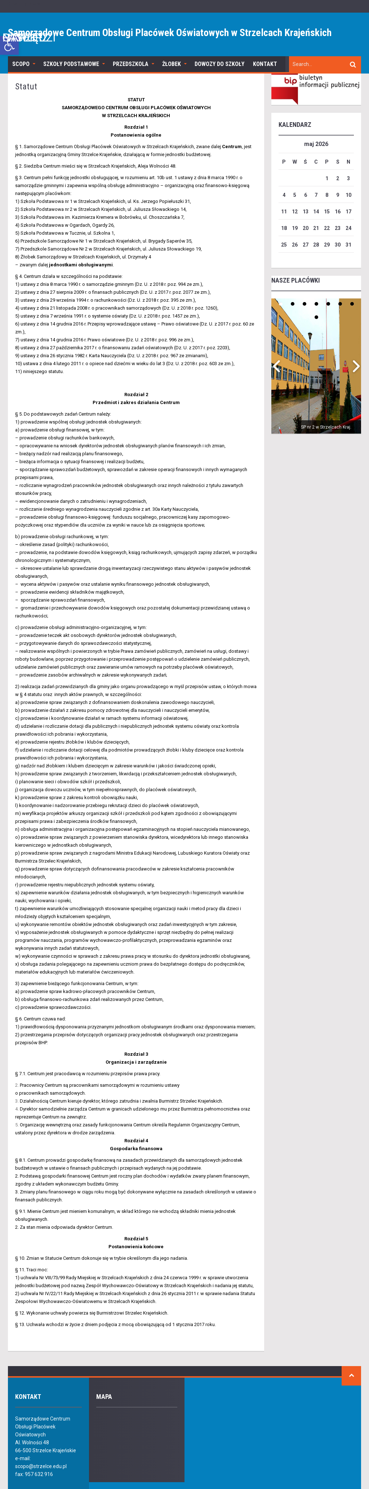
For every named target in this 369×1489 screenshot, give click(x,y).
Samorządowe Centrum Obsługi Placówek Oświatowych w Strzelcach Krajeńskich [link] (170, 33)
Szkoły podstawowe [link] (71, 64)
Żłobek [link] (171, 64)
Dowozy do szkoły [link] (219, 64)
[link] (9, 45)
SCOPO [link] (21, 64)
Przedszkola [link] (130, 64)
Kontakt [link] (265, 64)
